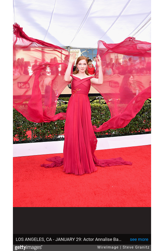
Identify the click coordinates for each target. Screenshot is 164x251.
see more (139, 239)
